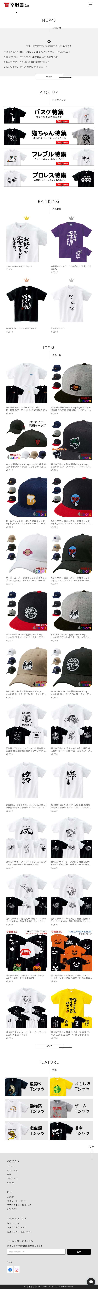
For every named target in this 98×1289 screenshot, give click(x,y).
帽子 (9, 1174)
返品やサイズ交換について (19, 1231)
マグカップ (12, 1178)
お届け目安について (16, 1227)
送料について (13, 1223)
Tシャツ (11, 1166)
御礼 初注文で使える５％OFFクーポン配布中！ (49, 46)
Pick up (10, 1182)
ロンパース (12, 1170)
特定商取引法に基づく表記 (19, 1205)
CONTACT (11, 1209)
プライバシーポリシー (17, 1201)
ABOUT (10, 1197)
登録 (79, 1251)
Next (95, 12)
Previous (3, 12)
